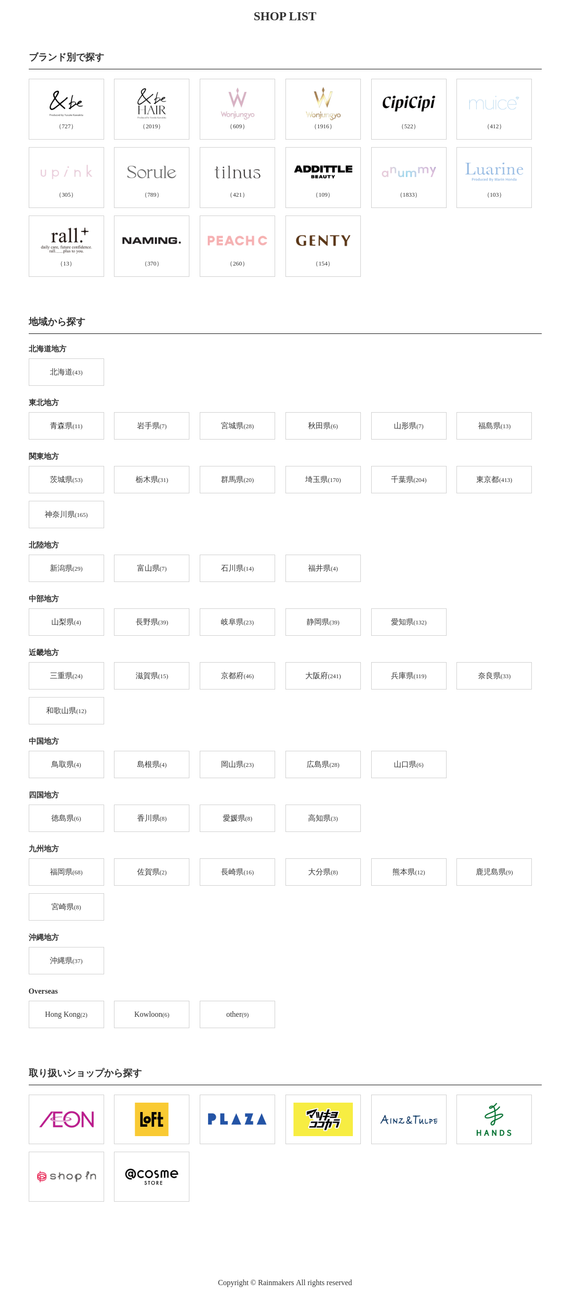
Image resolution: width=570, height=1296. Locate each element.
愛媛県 (237, 818)
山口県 (408, 765)
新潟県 (66, 568)
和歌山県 (66, 711)
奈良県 (494, 676)
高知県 (323, 818)
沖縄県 (66, 961)
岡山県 (237, 765)
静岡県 (323, 622)
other (237, 1015)
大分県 (323, 872)
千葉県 (409, 480)
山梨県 (66, 622)
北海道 (66, 372)
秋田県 (323, 426)
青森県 (66, 426)
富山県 (152, 568)
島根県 (152, 765)
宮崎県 (66, 907)
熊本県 (408, 872)
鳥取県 (66, 765)
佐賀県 (152, 872)
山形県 (408, 426)
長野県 (152, 622)
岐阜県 (237, 622)
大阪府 (323, 676)
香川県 (152, 818)
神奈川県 (66, 515)
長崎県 (237, 872)
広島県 (323, 765)
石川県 (237, 568)
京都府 (237, 676)
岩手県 (152, 426)
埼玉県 (323, 480)
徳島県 (66, 818)
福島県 (494, 426)
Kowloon (151, 1015)
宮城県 (237, 426)
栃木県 (152, 480)
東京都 (494, 480)
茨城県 (66, 480)
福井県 (323, 568)
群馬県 (237, 480)
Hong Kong (66, 1015)
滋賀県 (152, 676)
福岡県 (66, 872)
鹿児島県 (494, 872)
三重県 (66, 676)
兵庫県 (408, 676)
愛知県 (409, 622)
